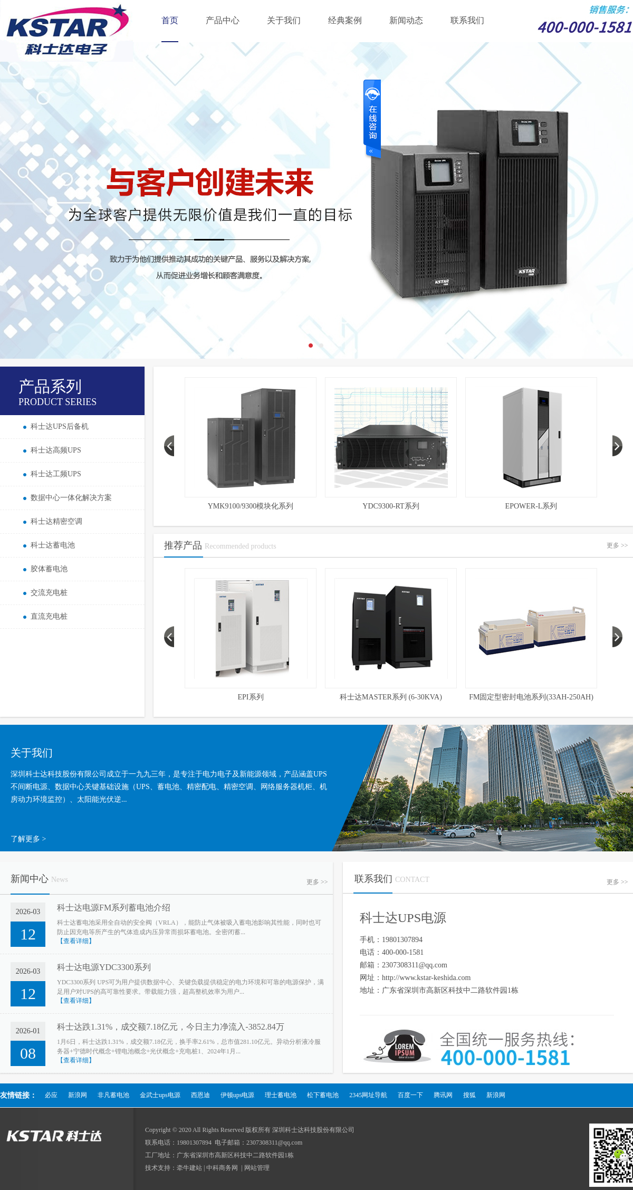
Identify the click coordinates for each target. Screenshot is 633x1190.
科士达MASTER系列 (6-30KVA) (391, 697)
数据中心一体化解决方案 (71, 498)
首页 (169, 20)
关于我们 (284, 20)
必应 (51, 1095)
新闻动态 (406, 20)
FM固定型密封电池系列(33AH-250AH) (531, 697)
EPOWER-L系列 (531, 506)
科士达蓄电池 (53, 545)
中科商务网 (222, 1168)
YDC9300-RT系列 (390, 506)
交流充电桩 (49, 593)
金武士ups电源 (160, 1095)
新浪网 (77, 1095)
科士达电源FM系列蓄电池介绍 (113, 907)
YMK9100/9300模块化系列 (251, 506)
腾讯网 (443, 1095)
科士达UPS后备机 (60, 426)
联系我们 (467, 20)
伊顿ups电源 (237, 1095)
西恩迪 (200, 1095)
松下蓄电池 (323, 1095)
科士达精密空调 (56, 521)
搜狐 (469, 1095)
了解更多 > (28, 839)
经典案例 (345, 20)
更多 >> (617, 545)
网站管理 (257, 1168)
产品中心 (222, 20)
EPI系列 (251, 697)
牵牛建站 (189, 1168)
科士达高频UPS (56, 450)
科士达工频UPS (56, 474)
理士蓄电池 (280, 1095)
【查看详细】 (76, 941)
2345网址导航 (368, 1095)
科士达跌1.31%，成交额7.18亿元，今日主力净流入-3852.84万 (170, 1026)
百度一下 (410, 1095)
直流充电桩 (49, 616)
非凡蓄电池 (113, 1095)
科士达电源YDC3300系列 (104, 967)
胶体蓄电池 (49, 569)
